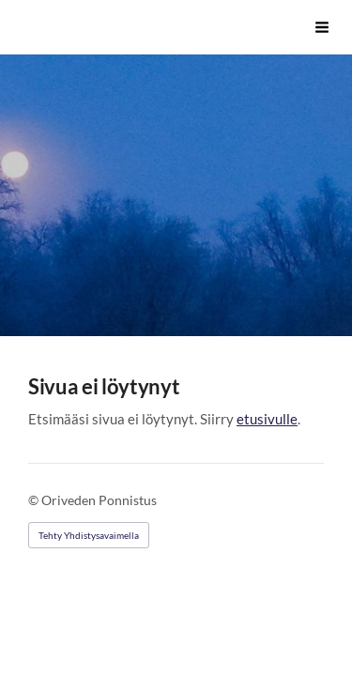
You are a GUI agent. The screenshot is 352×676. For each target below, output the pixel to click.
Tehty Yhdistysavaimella (88, 535)
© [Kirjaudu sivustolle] (34, 500)
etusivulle (267, 418)
